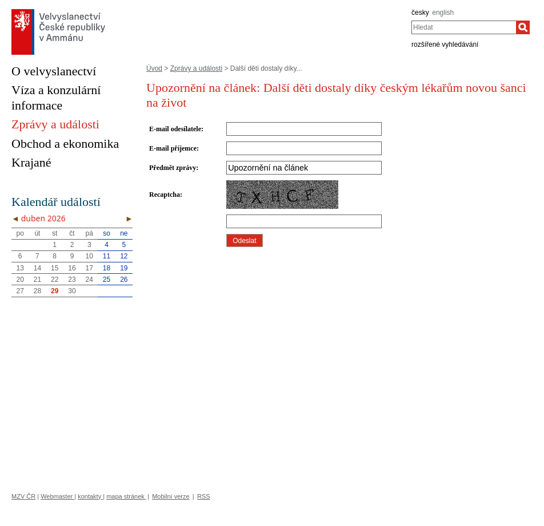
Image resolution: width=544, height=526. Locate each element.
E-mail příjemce (173, 148)
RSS (203, 496)
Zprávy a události (196, 68)
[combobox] (463, 27)
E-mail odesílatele (175, 129)
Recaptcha (164, 195)
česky (420, 13)
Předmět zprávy (172, 168)
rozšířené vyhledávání (444, 44)
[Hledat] (523, 27)
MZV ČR (23, 496)
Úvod (154, 68)
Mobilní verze (170, 496)
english (443, 13)
